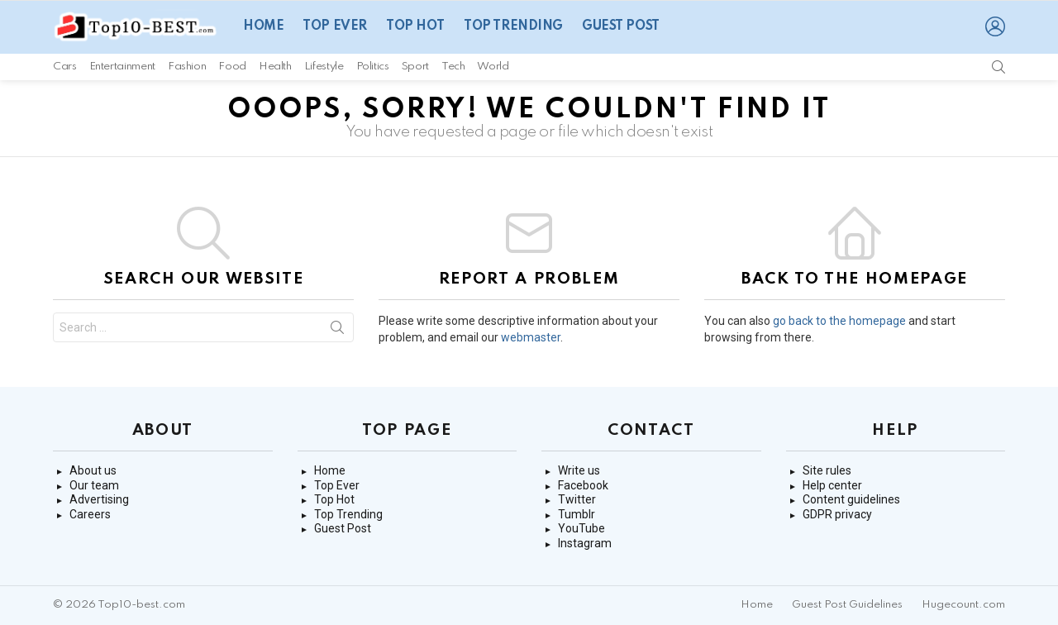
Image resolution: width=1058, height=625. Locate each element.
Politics (372, 66)
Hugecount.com (963, 604)
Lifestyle (324, 66)
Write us (579, 470)
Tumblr (576, 514)
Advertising (99, 499)
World (492, 66)
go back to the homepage (839, 320)
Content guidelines (851, 499)
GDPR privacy (837, 514)
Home (263, 26)
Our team (94, 485)
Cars (65, 66)
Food (232, 66)
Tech (453, 66)
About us (93, 470)
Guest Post (621, 26)
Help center (832, 485)
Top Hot (415, 26)
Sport (415, 66)
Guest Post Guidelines (847, 604)
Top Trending (513, 26)
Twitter (577, 499)
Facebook (583, 485)
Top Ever (335, 26)
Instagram (585, 543)
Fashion (187, 66)
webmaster (530, 337)
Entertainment (122, 66)
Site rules (827, 470)
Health (275, 66)
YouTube (581, 528)
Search (337, 330)
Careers (90, 514)
